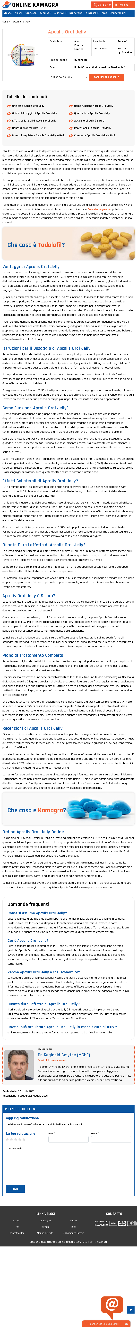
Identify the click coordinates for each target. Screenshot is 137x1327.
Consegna (45, 1221)
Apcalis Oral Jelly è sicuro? (90, 120)
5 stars (25, 1139)
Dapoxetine (75, 13)
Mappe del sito (45, 1234)
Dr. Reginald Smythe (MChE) (64, 1055)
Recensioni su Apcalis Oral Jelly (92, 128)
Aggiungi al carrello (106, 77)
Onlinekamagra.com (99, 209)
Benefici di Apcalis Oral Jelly (28, 128)
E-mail (95, 1133)
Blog (104, 13)
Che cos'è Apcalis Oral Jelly (28, 106)
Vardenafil (60, 13)
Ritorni (73, 1221)
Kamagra (50, 810)
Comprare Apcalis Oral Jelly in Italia (95, 135)
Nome (51, 1133)
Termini (45, 1227)
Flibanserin (92, 13)
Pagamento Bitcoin (74, 1234)
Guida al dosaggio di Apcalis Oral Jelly (34, 113)
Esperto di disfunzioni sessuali (52, 1060)
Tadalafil (45, 13)
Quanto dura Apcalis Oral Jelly (92, 113)
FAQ (17, 1227)
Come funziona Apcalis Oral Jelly (93, 106)
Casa (8, 13)
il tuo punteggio (14, 1148)
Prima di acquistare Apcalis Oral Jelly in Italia (38, 135)
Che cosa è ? (36, 245)
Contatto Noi (118, 13)
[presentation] (31, 1176)
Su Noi (18, 13)
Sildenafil (30, 13)
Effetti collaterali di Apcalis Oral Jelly (34, 120)
